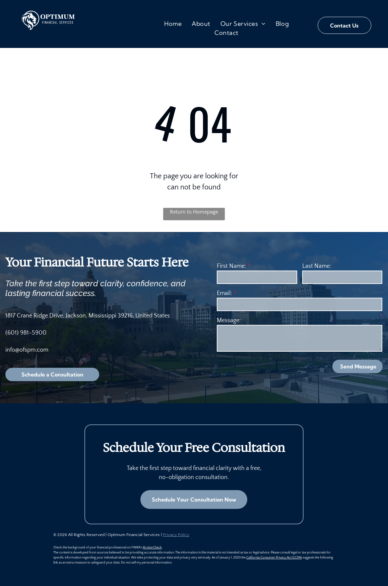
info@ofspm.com (26, 350)
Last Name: (316, 266)
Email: (224, 293)
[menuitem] (173, 23)
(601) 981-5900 (26, 333)
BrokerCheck (152, 547)
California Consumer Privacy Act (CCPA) (274, 558)
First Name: (231, 266)
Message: (229, 320)
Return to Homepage (194, 212)
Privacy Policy (176, 534)
